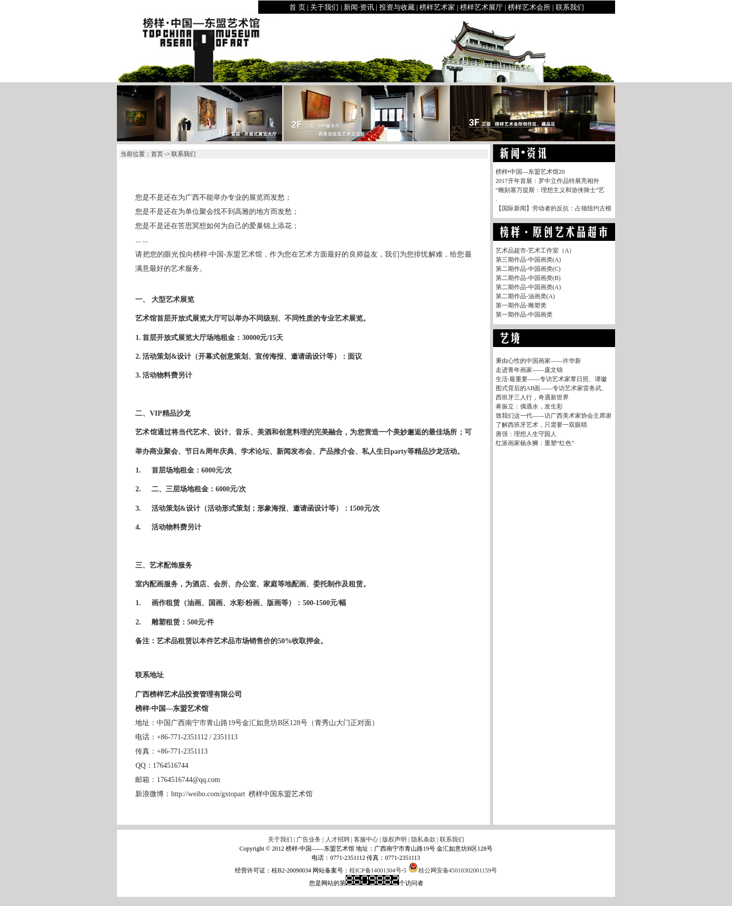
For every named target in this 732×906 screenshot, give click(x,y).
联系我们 (570, 7)
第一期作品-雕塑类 (521, 305)
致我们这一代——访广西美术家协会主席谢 (554, 415)
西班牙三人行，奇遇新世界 (532, 397)
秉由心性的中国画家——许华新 (538, 360)
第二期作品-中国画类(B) (528, 278)
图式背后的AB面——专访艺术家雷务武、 (552, 388)
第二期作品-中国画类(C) (528, 268)
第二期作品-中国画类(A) (528, 287)
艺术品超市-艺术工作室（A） (535, 250)
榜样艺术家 (437, 7)
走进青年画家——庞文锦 (529, 369)
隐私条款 (423, 839)
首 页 (297, 7)
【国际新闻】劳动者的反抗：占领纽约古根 (554, 208)
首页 (157, 154)
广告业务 (308, 839)
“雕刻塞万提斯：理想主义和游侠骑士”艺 (550, 190)
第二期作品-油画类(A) (525, 296)
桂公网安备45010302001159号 (453, 870)
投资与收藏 (397, 7)
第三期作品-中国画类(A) (528, 259)
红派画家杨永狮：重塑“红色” (535, 443)
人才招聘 (337, 839)
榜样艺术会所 (529, 7)
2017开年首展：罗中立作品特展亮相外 (547, 180)
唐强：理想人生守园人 (526, 434)
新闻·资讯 (359, 7)
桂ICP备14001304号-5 (378, 870)
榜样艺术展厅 (481, 7)
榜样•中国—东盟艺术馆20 (530, 171)
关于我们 (324, 7)
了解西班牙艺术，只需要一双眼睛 (541, 424)
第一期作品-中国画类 (524, 314)
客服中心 (366, 839)
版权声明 (394, 839)
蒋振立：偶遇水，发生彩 (529, 406)
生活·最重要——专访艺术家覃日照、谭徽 (551, 379)
